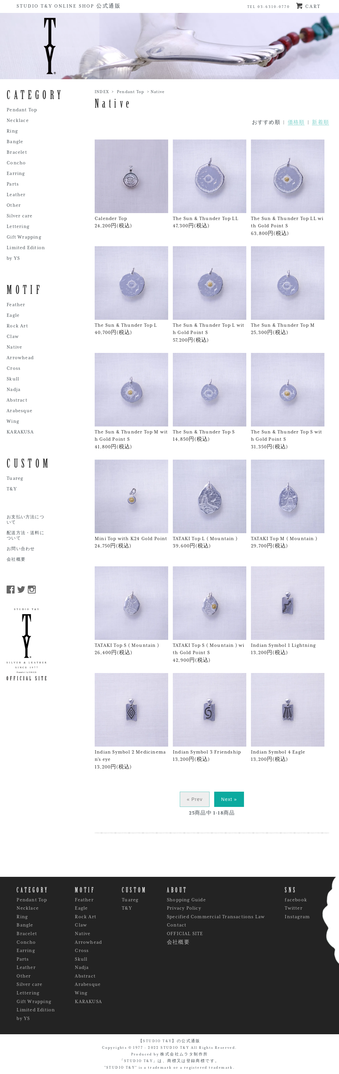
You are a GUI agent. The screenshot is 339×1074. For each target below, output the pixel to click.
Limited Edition (26, 247)
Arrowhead (20, 357)
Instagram (297, 916)
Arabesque (19, 410)
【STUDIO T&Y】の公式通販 (169, 1041)
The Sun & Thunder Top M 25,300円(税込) (287, 290)
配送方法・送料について (25, 535)
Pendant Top (130, 91)
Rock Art (17, 325)
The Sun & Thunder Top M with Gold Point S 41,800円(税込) (131, 401)
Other (14, 205)
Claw (13, 336)
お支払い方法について (25, 520)
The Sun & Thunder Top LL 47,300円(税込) (209, 184)
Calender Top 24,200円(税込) (131, 184)
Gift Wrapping (24, 237)
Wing (13, 421)
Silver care (19, 215)
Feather (16, 304)
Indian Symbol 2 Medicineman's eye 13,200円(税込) (131, 721)
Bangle (15, 141)
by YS (13, 258)
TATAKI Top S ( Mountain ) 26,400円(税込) (131, 610)
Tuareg (15, 478)
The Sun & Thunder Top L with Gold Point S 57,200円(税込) (209, 294)
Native (158, 91)
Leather (16, 194)
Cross (14, 368)
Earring (16, 173)
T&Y (12, 488)
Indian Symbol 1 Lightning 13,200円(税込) (287, 610)
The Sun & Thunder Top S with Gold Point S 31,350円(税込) (287, 401)
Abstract (17, 400)
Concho (16, 162)
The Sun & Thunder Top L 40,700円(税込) (131, 290)
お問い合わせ (21, 549)
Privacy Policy (184, 908)
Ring (12, 131)
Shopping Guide (186, 899)
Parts (13, 184)
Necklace (18, 120)
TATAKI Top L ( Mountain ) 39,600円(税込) (209, 504)
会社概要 (16, 559)
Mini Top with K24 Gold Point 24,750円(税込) (131, 504)
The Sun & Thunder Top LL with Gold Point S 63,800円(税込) (287, 188)
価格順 (296, 122)
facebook (296, 899)
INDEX (102, 91)
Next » (229, 799)
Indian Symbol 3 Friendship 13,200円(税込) (209, 717)
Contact (176, 925)
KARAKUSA (20, 431)
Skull (13, 378)
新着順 (320, 122)
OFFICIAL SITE (185, 933)
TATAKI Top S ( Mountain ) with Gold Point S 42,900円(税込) (209, 614)
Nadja (14, 389)
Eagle (13, 315)
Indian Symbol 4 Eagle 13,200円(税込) (287, 717)
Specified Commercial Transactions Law (216, 916)
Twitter (293, 908)
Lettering (18, 226)
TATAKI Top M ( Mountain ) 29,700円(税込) (287, 504)
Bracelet (17, 152)
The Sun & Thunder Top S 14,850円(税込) (209, 397)
